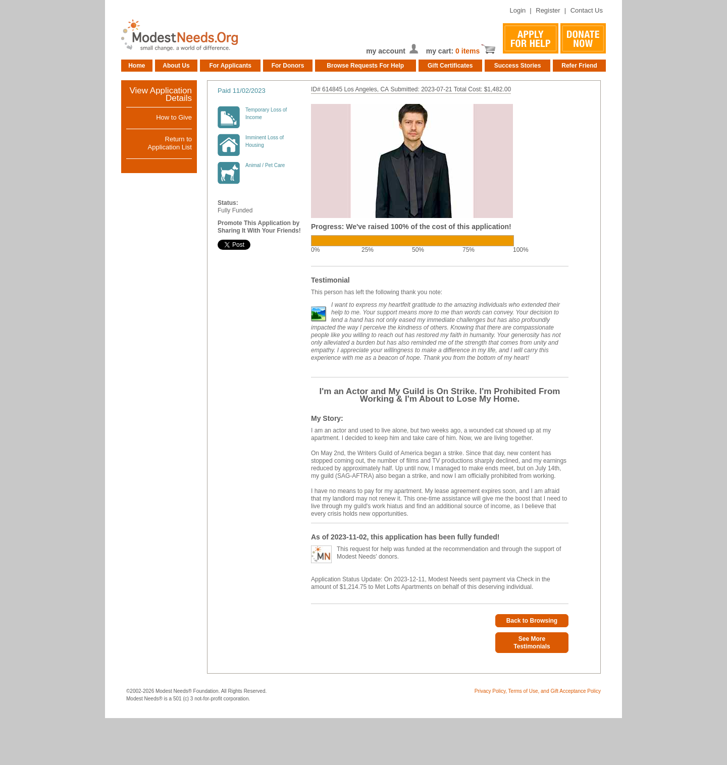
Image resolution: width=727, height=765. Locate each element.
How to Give (174, 117)
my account (385, 51)
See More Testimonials (531, 642)
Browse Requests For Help (365, 65)
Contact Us (586, 10)
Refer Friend (579, 65)
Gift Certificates (450, 65)
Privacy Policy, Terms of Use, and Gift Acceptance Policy (538, 691)
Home (136, 65)
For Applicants (230, 65)
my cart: (440, 51)
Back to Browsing (531, 620)
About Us (176, 65)
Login (517, 10)
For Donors (288, 65)
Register (548, 10)
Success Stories (517, 65)
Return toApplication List (170, 143)
